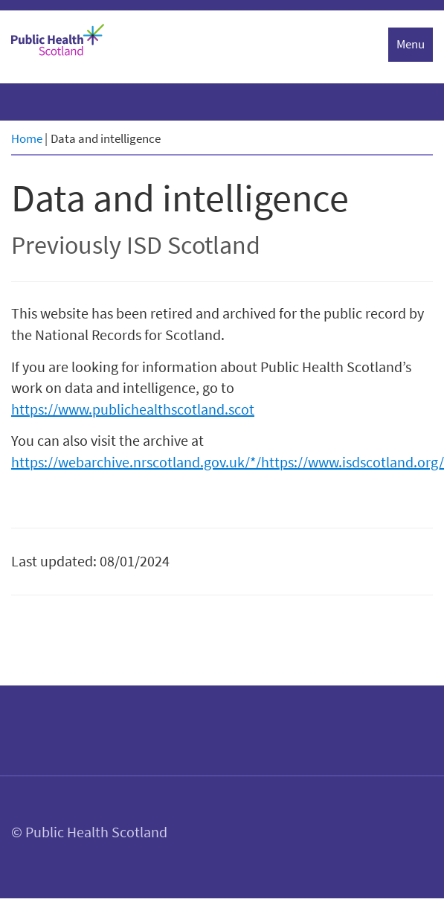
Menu (410, 44)
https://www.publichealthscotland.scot (132, 409)
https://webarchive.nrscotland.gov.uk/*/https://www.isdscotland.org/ (227, 462)
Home (26, 138)
